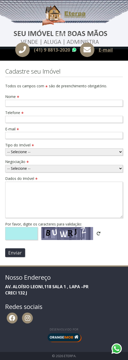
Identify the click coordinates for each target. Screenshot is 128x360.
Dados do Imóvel (21, 178)
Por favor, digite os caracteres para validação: (43, 224)
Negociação (17, 161)
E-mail (106, 50)
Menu (64, 34)
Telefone (14, 112)
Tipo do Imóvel (19, 145)
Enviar (15, 253)
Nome (12, 96)
